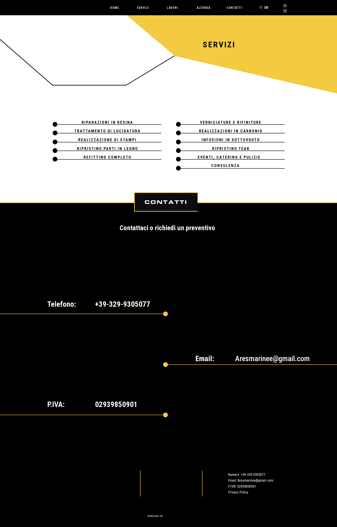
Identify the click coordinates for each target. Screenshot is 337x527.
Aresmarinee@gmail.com (272, 358)
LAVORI (172, 7)
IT (261, 8)
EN (266, 8)
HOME (114, 7)
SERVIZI (143, 7)
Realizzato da (155, 516)
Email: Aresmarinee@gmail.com (250, 480)
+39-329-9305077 (122, 304)
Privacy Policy (238, 492)
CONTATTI (234, 7)
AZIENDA (204, 7)
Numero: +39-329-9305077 (246, 474)
